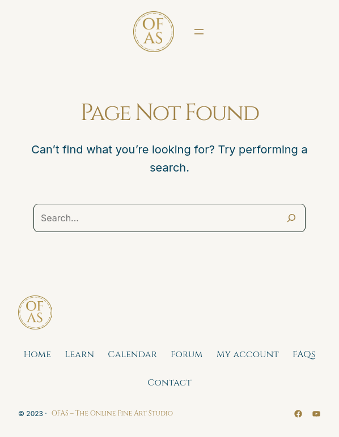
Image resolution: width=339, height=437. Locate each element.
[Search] (291, 218)
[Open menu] (199, 31)
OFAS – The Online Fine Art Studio (112, 413)
